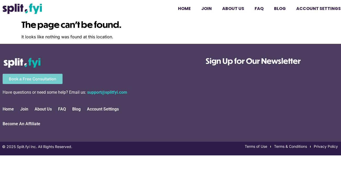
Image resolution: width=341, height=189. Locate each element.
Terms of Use (256, 146)
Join (206, 9)
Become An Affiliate (21, 123)
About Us (233, 9)
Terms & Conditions (290, 146)
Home (184, 9)
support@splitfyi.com (107, 92)
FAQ (259, 9)
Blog (280, 9)
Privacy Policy (326, 146)
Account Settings (103, 109)
